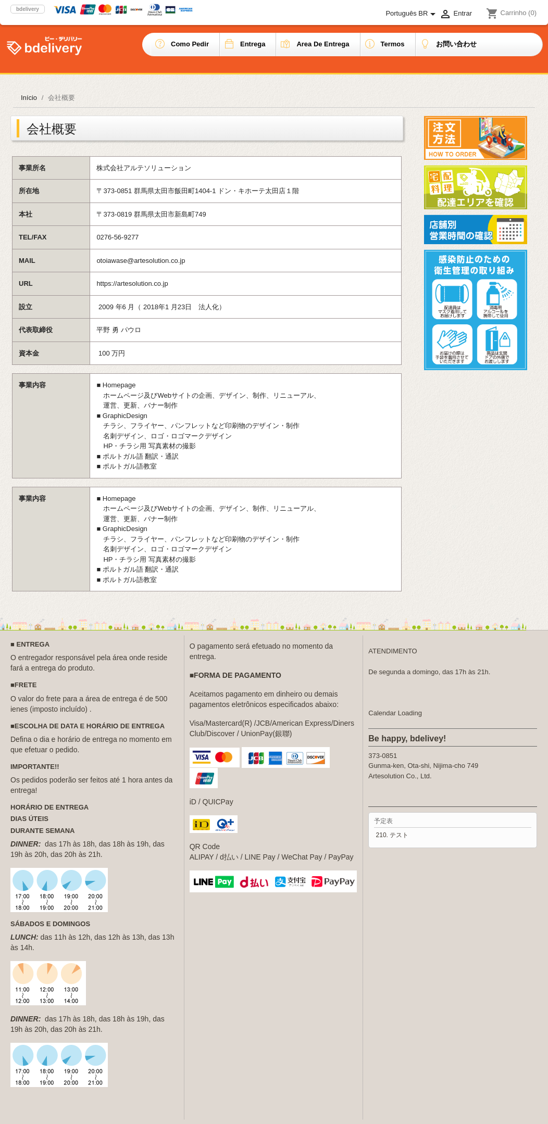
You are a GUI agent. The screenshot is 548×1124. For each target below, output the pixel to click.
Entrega (252, 44)
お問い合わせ (456, 44)
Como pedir (190, 44)
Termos (393, 44)
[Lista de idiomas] (412, 14)
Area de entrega (322, 44)
